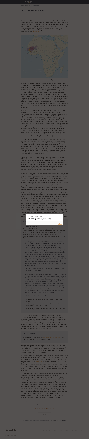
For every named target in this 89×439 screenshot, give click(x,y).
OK (60, 223)
